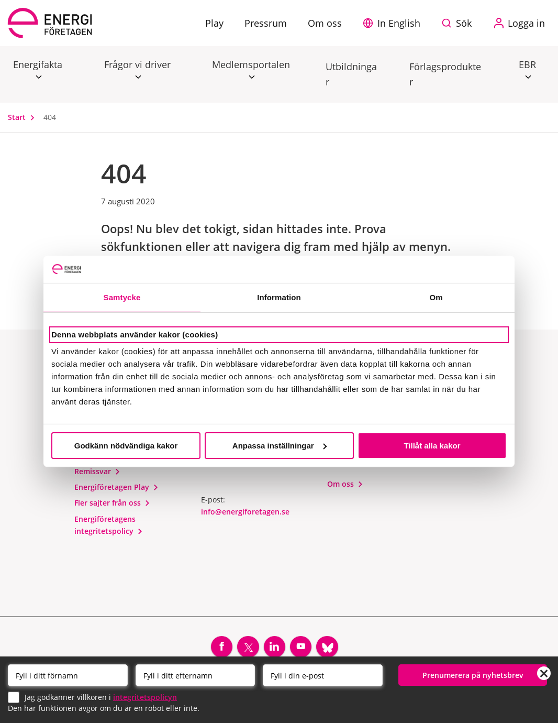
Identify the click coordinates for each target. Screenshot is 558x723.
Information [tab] (279, 297)
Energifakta (37, 65)
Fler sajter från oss (112, 504)
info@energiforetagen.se (245, 513)
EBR (527, 65)
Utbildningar (351, 74)
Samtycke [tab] (122, 297)
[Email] (323, 675)
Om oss (345, 485)
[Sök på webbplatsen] (459, 23)
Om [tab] (435, 297)
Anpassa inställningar (279, 445)
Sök (464, 23)
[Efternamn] (195, 675)
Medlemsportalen (251, 65)
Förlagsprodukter (445, 74)
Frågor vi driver (137, 65)
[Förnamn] (68, 675)
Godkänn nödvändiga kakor (126, 445)
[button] (394, 23)
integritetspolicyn (145, 697)
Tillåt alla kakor (432, 445)
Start (23, 117)
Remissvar (97, 473)
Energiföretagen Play (116, 489)
